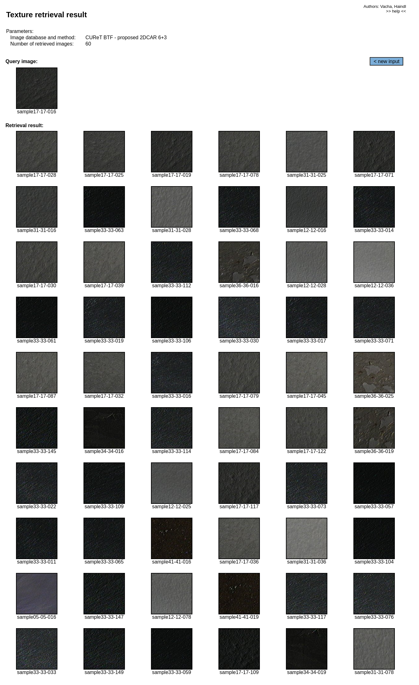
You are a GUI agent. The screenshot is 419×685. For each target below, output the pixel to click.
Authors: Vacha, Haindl (384, 6)
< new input (386, 61)
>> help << (396, 11)
